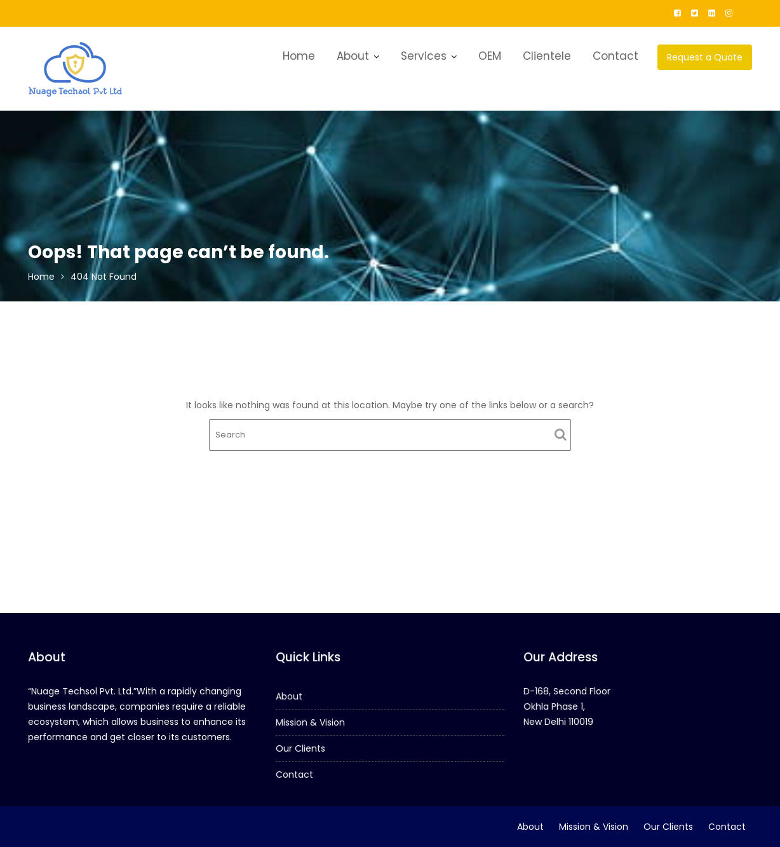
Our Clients (302, 747)
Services (424, 56)
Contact (615, 56)
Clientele (547, 56)
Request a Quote (705, 57)
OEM (489, 56)
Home (299, 56)
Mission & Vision (312, 722)
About (353, 56)
